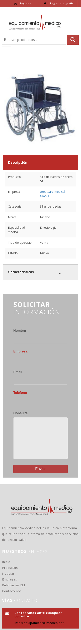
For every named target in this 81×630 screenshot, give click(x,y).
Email (17, 372)
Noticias (8, 573)
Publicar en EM (13, 585)
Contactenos (12, 591)
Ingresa (22, 3)
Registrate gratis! (59, 3)
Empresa (20, 351)
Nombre (19, 330)
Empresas (9, 579)
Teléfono (20, 392)
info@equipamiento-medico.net (39, 623)
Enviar (40, 469)
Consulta (20, 413)
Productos (10, 568)
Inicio (6, 562)
